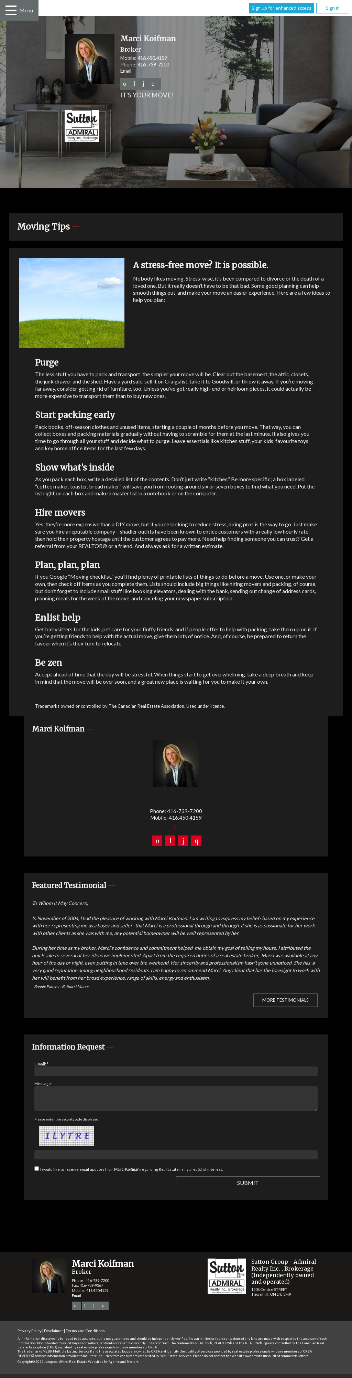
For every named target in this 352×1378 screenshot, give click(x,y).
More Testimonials (285, 1000)
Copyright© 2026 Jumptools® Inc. (43, 1366)
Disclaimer (53, 1335)
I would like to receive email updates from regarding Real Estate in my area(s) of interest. (131, 1173)
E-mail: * (41, 1064)
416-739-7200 (153, 64)
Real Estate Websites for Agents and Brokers (104, 1366)
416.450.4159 (152, 58)
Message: (43, 1083)
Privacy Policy (30, 1335)
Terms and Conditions (85, 1335)
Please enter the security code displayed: (66, 1123)
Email (125, 71)
